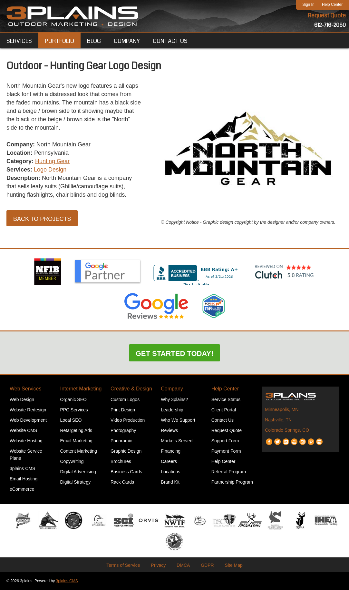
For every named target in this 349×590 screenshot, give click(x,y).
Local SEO (71, 420)
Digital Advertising (78, 471)
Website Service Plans (26, 454)
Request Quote (327, 15)
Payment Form (226, 451)
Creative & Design (131, 388)
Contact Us (222, 420)
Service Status (225, 399)
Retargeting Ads (76, 430)
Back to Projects (42, 219)
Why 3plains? (174, 399)
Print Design (123, 409)
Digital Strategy (75, 482)
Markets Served (176, 440)
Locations (170, 471)
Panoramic (121, 440)
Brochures (121, 461)
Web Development (28, 420)
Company (172, 388)
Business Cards (126, 471)
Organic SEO (73, 399)
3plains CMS (22, 468)
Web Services (25, 388)
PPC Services (74, 409)
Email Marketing (76, 440)
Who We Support (178, 420)
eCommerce (22, 489)
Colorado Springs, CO (287, 430)
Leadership (172, 409)
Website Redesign (28, 409)
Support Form (225, 440)
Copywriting (71, 461)
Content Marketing (78, 451)
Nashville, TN (278, 419)
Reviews (169, 430)
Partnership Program (232, 482)
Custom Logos (125, 399)
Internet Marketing (81, 388)
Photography (123, 430)
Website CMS (23, 430)
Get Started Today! (175, 353)
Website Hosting (26, 440)
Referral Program (228, 471)
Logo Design (50, 169)
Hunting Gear (52, 161)
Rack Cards (122, 482)
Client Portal (223, 409)
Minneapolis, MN (281, 409)
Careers (169, 461)
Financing (170, 451)
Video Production (128, 420)
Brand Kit (170, 482)
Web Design (22, 399)
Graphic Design (126, 451)
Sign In (308, 4)
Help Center (332, 4)
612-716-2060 (330, 25)
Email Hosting (23, 478)
